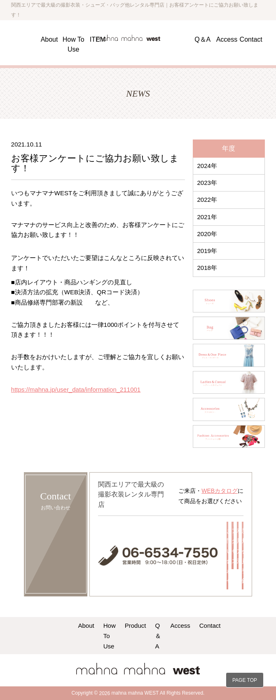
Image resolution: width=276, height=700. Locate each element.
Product (135, 625)
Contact (251, 39)
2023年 (207, 182)
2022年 (207, 199)
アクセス (232, 545)
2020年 (207, 233)
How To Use (109, 635)
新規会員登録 (242, 555)
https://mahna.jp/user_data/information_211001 (75, 389)
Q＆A (202, 39)
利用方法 (238, 545)
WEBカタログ (219, 490)
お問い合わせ (227, 555)
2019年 (207, 250)
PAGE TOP (244, 680)
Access (227, 39)
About (49, 39)
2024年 (207, 165)
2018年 (207, 267)
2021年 (207, 216)
